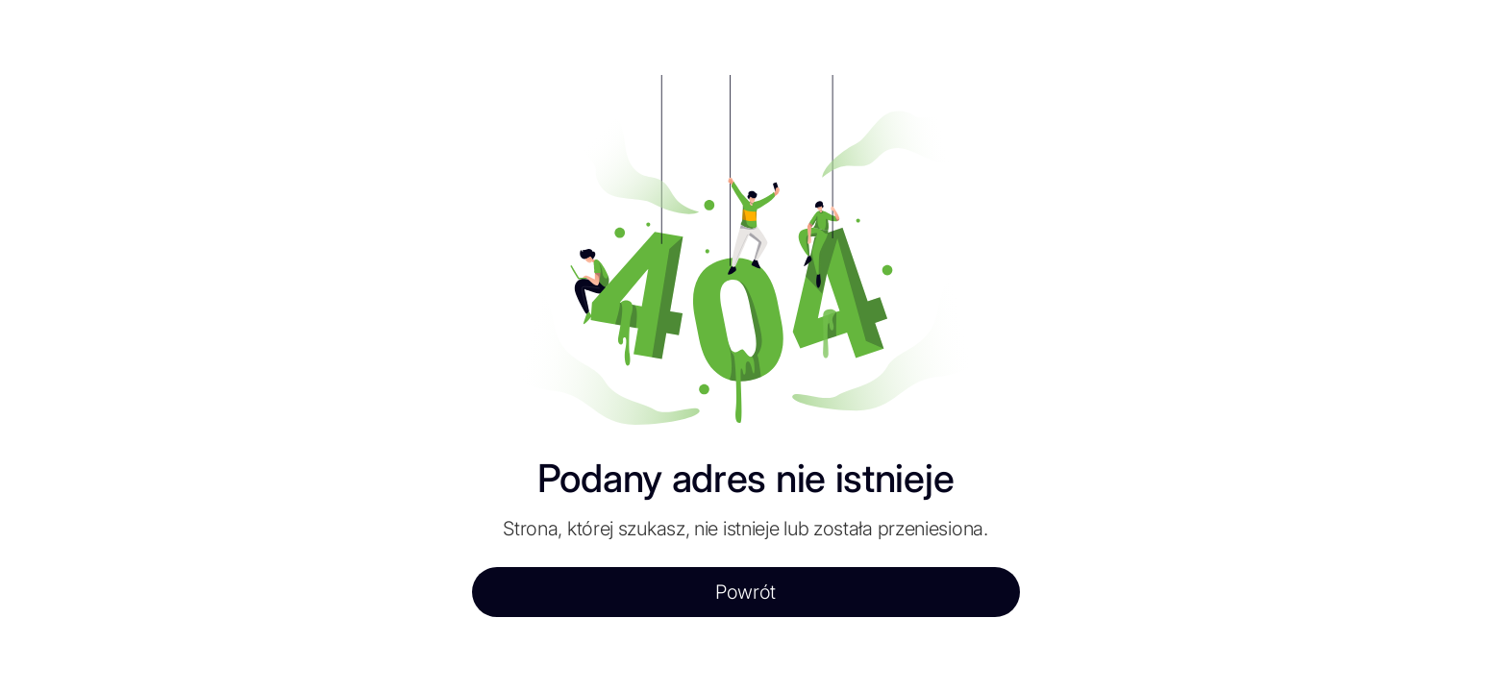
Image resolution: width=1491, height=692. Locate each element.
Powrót (745, 592)
